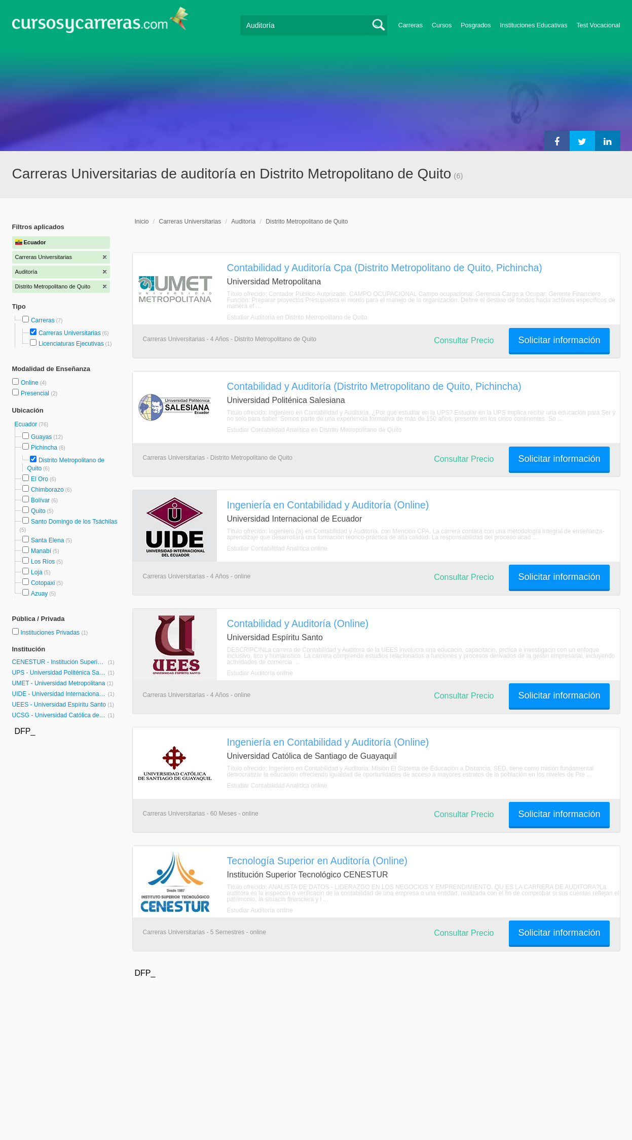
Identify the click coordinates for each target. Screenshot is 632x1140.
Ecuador (27, 424)
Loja (37, 572)
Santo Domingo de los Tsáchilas (74, 521)
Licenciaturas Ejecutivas (71, 343)
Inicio (142, 221)
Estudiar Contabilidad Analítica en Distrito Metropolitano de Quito (314, 429)
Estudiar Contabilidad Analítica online (277, 548)
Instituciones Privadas (54, 632)
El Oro (39, 479)
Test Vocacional (598, 25)
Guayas (41, 436)
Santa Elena (47, 540)
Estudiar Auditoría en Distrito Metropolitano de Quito (297, 317)
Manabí (41, 551)
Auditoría (243, 221)
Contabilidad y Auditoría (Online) (298, 623)
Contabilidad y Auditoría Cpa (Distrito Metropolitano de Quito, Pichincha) (384, 267)
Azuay (39, 593)
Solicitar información (559, 340)
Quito (38, 510)
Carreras (410, 25)
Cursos (442, 25)
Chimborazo (47, 489)
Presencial (36, 393)
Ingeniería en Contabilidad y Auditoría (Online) (328, 504)
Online (30, 382)
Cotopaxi (43, 582)
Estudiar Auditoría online (260, 673)
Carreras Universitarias (70, 333)
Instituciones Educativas (533, 25)
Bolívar (40, 500)
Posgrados (476, 25)
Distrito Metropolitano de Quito (307, 221)
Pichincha (44, 447)
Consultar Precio (464, 340)
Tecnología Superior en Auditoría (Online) (317, 860)
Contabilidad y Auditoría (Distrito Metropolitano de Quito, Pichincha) (374, 386)
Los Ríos (43, 561)
